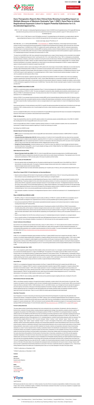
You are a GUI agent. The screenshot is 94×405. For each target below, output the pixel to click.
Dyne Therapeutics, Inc (43, 43)
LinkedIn (69, 302)
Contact (49, 14)
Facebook (75, 302)
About (19, 399)
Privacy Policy (68, 399)
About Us (56, 14)
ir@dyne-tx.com (17, 361)
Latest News (17, 14)
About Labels (40, 14)
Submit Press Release (37, 399)
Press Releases (28, 14)
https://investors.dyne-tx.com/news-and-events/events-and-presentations (40, 230)
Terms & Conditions (48, 399)
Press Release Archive (26, 399)
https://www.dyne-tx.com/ (52, 302)
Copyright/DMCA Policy (59, 399)
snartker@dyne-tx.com (18, 370)
